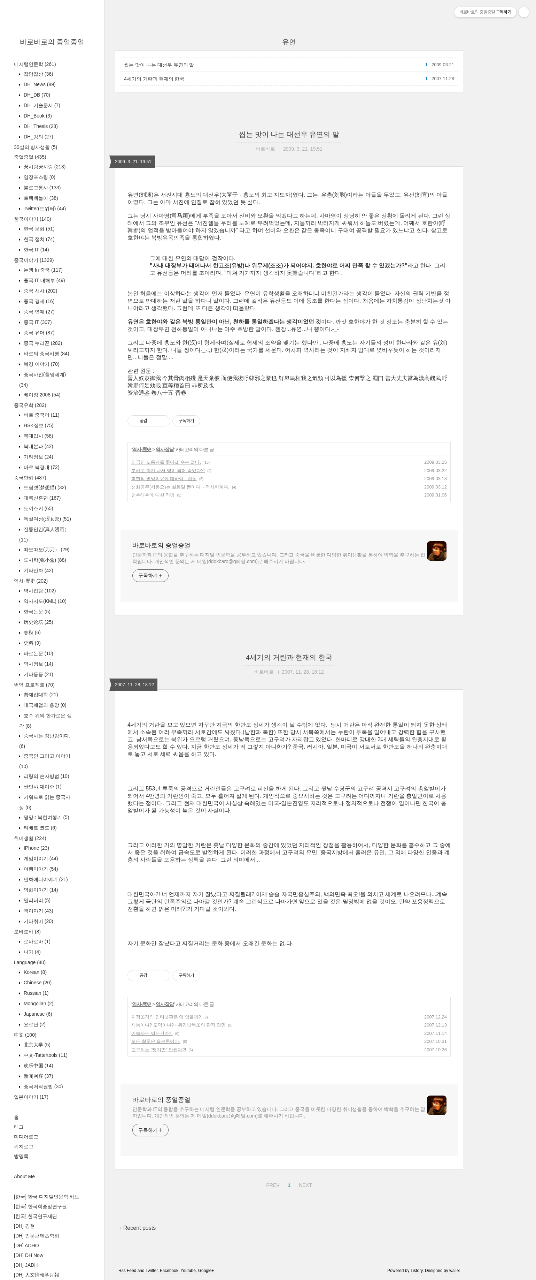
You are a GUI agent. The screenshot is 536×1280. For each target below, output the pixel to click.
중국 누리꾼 (42, 343)
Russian (35, 993)
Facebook (169, 1270)
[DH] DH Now (28, 1255)
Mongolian (38, 1003)
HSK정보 (37, 425)
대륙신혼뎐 (41, 498)
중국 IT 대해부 (43, 280)
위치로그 (23, 1146)
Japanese (37, 1014)
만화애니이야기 (45, 879)
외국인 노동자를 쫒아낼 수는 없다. (166, 462)
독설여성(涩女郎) (46, 519)
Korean (34, 972)
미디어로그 (26, 1136)
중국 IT (37, 322)
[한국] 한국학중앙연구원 (40, 1206)
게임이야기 (40, 858)
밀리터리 (36, 900)
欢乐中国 (37, 1065)
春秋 (31, 632)
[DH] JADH (26, 1265)
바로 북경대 (41, 467)
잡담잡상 (37, 74)
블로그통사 (41, 187)
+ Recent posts (137, 1228)
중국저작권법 (42, 1086)
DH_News (39, 84)
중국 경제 (38, 301)
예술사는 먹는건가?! (151, 1033)
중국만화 (30, 477)
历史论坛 (37, 622)
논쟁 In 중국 (42, 270)
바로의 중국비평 (45, 353)
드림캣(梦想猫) (44, 487)
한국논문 (36, 611)
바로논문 (37, 653)
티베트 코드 (39, 828)
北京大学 (36, 1044)
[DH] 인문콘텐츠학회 (36, 1236)
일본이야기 (31, 1097)
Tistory (417, 1270)
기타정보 (37, 457)
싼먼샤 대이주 (42, 786)
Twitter (152, 1270)
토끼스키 (37, 508)
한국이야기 (32, 219)
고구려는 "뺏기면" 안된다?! (158, 1049)
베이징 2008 (41, 394)
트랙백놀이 (40, 198)
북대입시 (37, 436)
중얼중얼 (30, 157)
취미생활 (30, 838)
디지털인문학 (35, 64)
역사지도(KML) (44, 601)
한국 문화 (38, 229)
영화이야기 (40, 890)
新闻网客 (37, 1076)
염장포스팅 (38, 177)
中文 (25, 1035)
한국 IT (35, 249)
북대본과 (37, 446)
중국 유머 (38, 332)
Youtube (188, 1270)
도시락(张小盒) (44, 560)
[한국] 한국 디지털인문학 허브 (46, 1196)
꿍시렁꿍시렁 (43, 166)
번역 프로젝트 (34, 685)
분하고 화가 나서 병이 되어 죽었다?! (168, 470)
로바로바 (27, 931)
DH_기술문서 (41, 105)
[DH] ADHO (26, 1245)
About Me (24, 1176)
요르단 (34, 1024)
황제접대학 (40, 694)
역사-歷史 (31, 581)
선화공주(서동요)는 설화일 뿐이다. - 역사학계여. (180, 487)
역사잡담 (39, 590)
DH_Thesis (40, 126)
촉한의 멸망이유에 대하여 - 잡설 (164, 478)
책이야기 (37, 911)
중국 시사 (39, 291)
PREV (271, 1184)
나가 (31, 952)
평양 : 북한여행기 (45, 817)
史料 (31, 643)
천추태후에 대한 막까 (152, 495)
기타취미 (37, 921)
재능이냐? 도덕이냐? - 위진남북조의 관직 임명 (178, 1025)
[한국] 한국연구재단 (35, 1216)
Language (30, 962)
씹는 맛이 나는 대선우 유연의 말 (159, 65)
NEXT (304, 1184)
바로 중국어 (41, 415)
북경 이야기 (41, 364)
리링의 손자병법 (45, 776)
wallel (454, 1270)
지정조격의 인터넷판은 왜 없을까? (166, 1017)
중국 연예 (38, 312)
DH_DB (36, 95)
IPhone (35, 848)
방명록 (21, 1156)
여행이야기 (40, 869)
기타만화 (37, 570)
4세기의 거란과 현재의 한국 (154, 79)
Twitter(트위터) (44, 208)
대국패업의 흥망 (44, 705)
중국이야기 (34, 260)
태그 (19, 1127)
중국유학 (30, 405)
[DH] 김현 (24, 1226)
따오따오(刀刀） (45, 549)
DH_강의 (37, 136)
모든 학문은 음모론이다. (155, 1041)
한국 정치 (38, 239)
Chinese (37, 982)
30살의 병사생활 (35, 147)
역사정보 (37, 664)
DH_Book (37, 116)
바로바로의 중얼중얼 (52, 42)
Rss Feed (127, 1270)
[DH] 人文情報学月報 (36, 1275)
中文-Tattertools (45, 1055)
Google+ (206, 1270)
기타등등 (37, 674)
